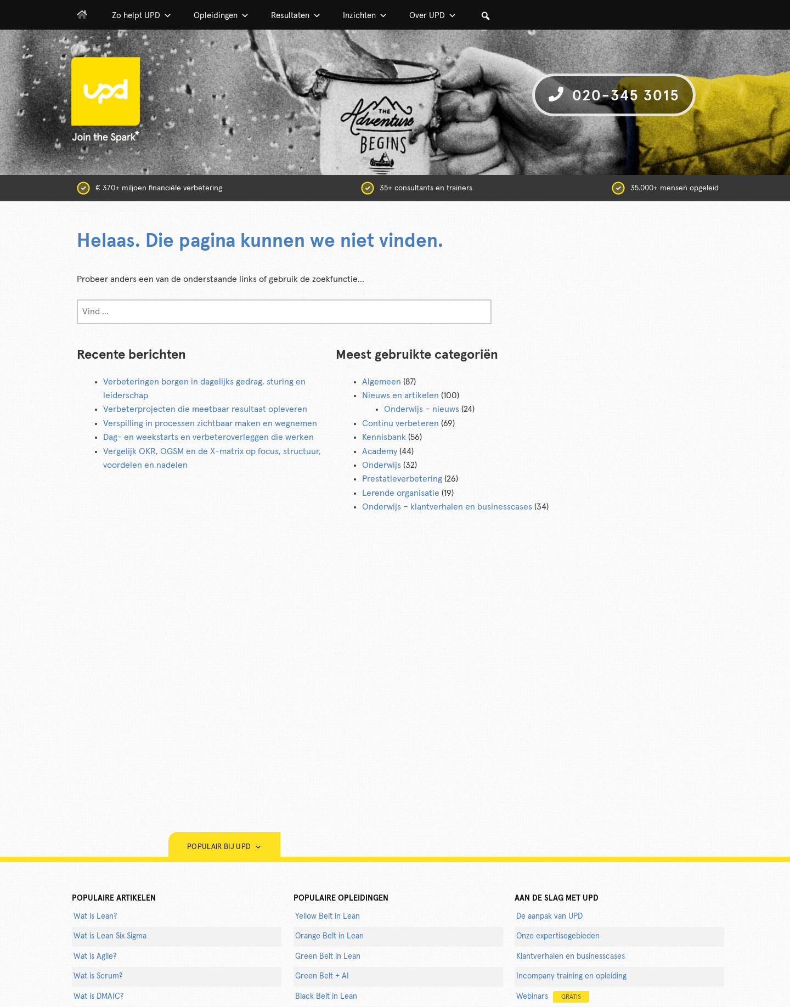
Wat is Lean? (95, 916)
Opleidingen (221, 16)
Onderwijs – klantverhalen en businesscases (447, 506)
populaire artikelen (114, 898)
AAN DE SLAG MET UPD (557, 898)
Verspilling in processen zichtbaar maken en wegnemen (210, 423)
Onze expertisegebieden (558, 936)
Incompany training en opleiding (571, 976)
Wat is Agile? (95, 956)
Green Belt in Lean (327, 956)
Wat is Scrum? (98, 976)
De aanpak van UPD (549, 916)
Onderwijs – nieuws (421, 409)
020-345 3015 (614, 95)
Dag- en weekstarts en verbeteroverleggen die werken (208, 437)
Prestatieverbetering (402, 478)
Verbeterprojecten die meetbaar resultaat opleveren (205, 409)
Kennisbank (384, 437)
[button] (485, 16)
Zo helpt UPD (142, 16)
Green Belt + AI (322, 976)
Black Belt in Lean (326, 996)
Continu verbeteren (400, 423)
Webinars (552, 997)
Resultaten (296, 16)
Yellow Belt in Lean (327, 916)
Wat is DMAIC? (98, 996)
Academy (379, 451)
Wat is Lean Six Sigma (110, 936)
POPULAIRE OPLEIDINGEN (341, 898)
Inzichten (365, 16)
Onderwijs (381, 465)
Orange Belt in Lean (329, 936)
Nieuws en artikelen (400, 395)
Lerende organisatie (400, 493)
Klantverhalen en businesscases (570, 956)
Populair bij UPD (224, 847)
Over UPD (432, 16)
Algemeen (381, 381)
